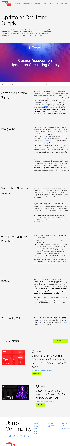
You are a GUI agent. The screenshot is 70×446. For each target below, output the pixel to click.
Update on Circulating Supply (8, 84)
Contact (35, 428)
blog (35, 172)
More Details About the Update (30, 84)
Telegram (47, 140)
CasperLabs (65, 145)
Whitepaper (50, 427)
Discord (42, 149)
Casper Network (39, 147)
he (42, 221)
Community (34, 370)
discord (41, 321)
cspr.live (46, 106)
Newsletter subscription (36, 425)
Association (49, 370)
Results (56, 84)
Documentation (51, 425)
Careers (35, 433)
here (38, 221)
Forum (35, 431)
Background (18, 84)
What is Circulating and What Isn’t (46, 84)
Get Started (50, 423)
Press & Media (37, 430)
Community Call (63, 84)
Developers (51, 401)
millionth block (44, 163)
